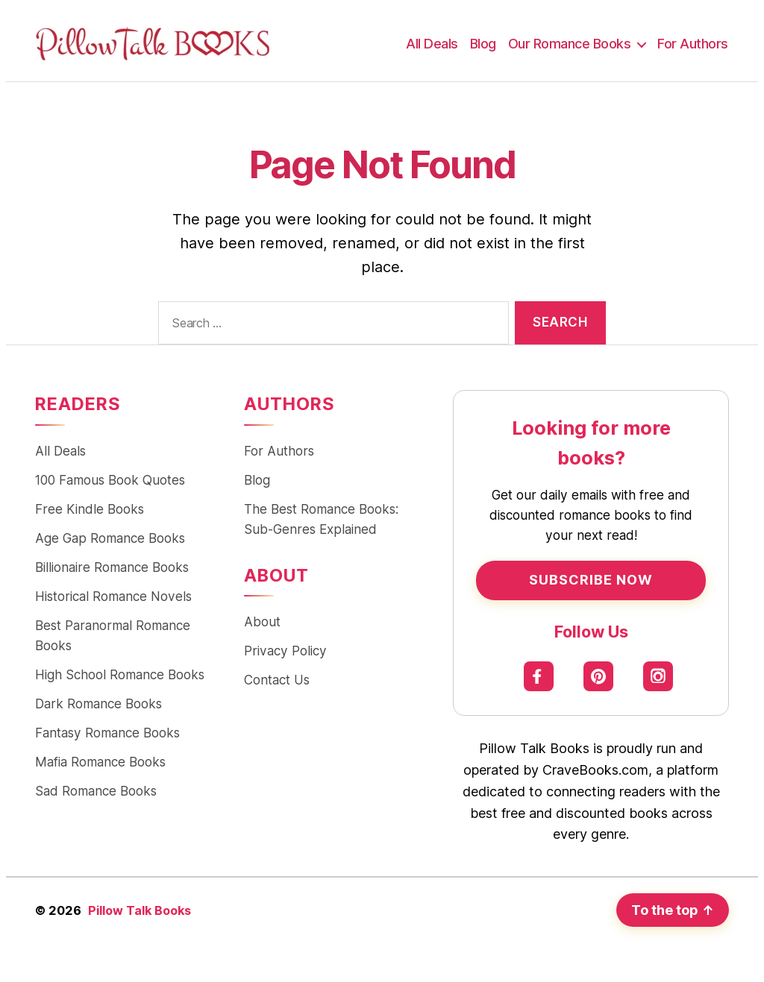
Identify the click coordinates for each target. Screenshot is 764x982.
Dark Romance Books (98, 703)
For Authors (692, 43)
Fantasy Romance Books (107, 732)
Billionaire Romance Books (112, 567)
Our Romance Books (569, 43)
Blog (483, 43)
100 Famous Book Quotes (110, 480)
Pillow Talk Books (139, 910)
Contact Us (277, 679)
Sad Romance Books (96, 791)
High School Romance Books (119, 674)
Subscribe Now (591, 580)
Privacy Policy (285, 650)
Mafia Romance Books (100, 761)
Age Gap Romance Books (110, 538)
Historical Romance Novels (113, 596)
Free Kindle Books (89, 509)
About (262, 621)
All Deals (432, 43)
